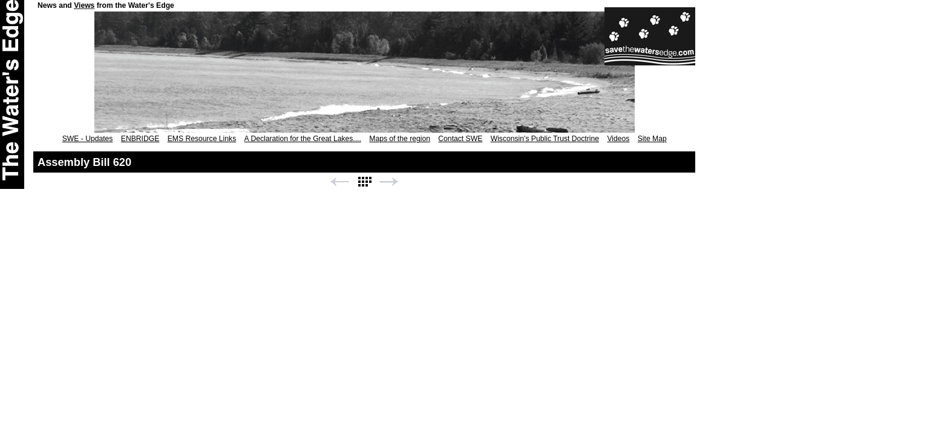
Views (84, 5)
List (364, 182)
